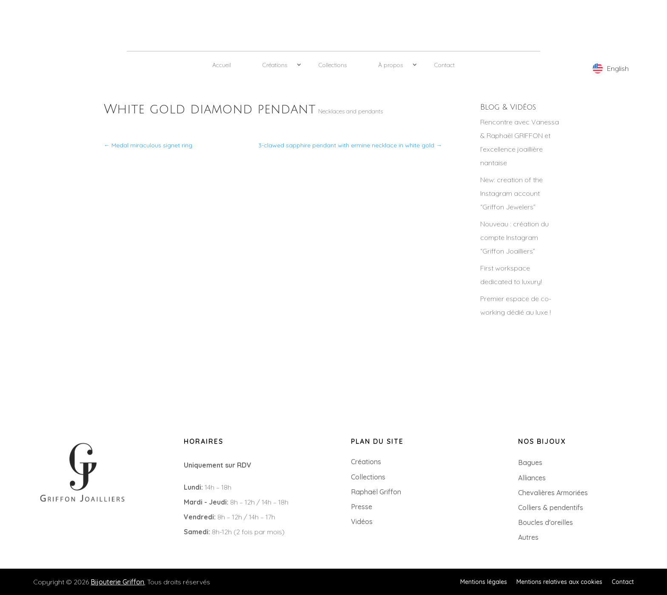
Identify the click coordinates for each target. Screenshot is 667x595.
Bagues (530, 462)
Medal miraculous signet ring (148, 145)
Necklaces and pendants (350, 111)
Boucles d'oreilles (545, 522)
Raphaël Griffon (376, 492)
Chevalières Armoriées (553, 492)
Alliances (532, 478)
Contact (444, 65)
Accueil (221, 65)
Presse (361, 506)
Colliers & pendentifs (550, 507)
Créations (274, 65)
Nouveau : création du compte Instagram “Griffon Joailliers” (514, 237)
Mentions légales (483, 581)
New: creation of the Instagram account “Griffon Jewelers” (511, 193)
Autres (528, 537)
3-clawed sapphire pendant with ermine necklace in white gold (350, 145)
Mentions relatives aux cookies (559, 581)
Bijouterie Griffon (117, 582)
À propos (390, 65)
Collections (333, 65)
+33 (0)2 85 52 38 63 (48, 523)
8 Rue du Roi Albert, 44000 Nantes (71, 537)
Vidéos (362, 521)
